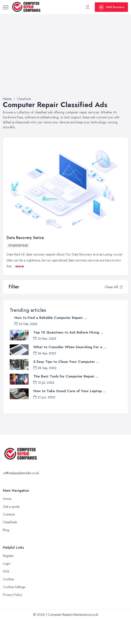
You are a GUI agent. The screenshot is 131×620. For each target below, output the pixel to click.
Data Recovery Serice (25, 237)
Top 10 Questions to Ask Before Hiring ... (68, 332)
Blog (6, 530)
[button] (120, 287)
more (19, 266)
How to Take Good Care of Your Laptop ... (69, 391)
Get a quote (11, 506)
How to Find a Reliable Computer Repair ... (50, 317)
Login (6, 563)
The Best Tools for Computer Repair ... (66, 376)
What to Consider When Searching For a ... (69, 347)
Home (7, 98)
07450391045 (18, 245)
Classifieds (10, 522)
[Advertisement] (65, 61)
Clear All (111, 287)
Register (8, 555)
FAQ (6, 571)
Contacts (9, 514)
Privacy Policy (12, 594)
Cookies (8, 579)
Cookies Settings (14, 587)
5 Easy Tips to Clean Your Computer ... (66, 361)
